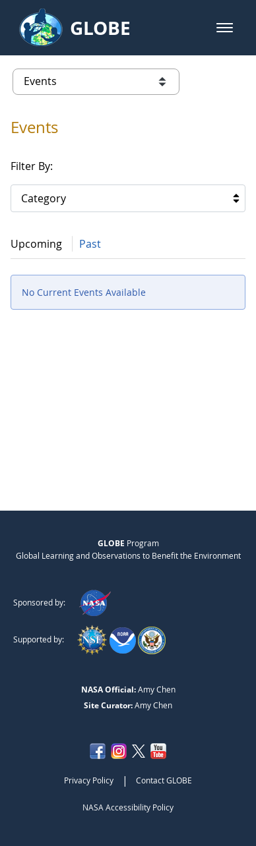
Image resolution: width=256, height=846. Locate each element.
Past (90, 244)
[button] (225, 27)
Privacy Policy (88, 780)
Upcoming (36, 244)
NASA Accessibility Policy (128, 807)
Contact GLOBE (164, 780)
